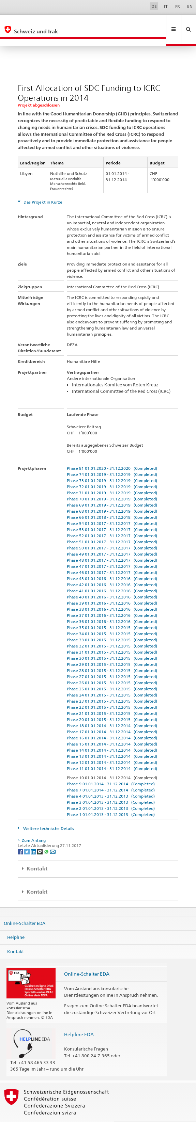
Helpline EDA (79, 1020)
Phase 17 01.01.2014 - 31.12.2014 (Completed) (112, 717)
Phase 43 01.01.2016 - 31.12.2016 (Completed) (112, 564)
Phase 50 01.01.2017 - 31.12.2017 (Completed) (112, 533)
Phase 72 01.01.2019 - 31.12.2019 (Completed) (112, 472)
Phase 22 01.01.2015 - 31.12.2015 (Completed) (112, 692)
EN (190, 6)
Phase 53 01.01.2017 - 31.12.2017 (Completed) (112, 515)
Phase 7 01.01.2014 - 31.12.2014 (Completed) (111, 775)
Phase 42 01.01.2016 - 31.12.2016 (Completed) (112, 570)
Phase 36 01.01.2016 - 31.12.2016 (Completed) (112, 607)
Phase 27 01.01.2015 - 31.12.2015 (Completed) (112, 662)
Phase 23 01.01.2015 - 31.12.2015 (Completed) (112, 686)
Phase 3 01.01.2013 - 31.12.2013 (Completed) (111, 787)
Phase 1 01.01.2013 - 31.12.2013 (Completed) (111, 800)
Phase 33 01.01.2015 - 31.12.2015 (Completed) (112, 625)
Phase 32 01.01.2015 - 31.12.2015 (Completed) (112, 631)
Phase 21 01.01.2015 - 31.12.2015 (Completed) (112, 698)
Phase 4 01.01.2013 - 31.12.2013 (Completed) (111, 781)
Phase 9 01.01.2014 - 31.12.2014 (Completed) (111, 769)
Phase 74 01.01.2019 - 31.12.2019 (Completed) (112, 460)
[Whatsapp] (47, 836)
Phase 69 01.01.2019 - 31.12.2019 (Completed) (112, 490)
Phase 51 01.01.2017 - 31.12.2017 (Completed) (112, 527)
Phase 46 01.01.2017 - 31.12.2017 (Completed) (112, 558)
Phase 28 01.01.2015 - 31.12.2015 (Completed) (112, 656)
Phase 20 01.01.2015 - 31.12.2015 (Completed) (112, 705)
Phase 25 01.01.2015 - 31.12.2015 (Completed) (112, 674)
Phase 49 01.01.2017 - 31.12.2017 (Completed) (112, 539)
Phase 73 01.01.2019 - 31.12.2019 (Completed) (112, 466)
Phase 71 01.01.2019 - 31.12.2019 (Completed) (112, 478)
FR (177, 6)
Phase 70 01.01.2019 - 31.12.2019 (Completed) (112, 484)
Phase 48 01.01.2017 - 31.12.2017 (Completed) (112, 545)
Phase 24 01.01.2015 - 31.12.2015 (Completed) (112, 680)
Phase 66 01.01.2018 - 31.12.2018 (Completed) (112, 502)
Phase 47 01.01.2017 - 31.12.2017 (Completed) (112, 551)
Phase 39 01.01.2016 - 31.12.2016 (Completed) (112, 588)
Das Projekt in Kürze (42, 187)
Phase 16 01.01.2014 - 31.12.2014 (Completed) (112, 723)
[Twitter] (27, 836)
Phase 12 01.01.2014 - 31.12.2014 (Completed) (112, 748)
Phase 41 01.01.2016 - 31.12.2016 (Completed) (112, 576)
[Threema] (40, 836)
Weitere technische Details (48, 813)
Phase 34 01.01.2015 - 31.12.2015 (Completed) (112, 619)
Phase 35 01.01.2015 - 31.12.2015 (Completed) (112, 613)
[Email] (53, 836)
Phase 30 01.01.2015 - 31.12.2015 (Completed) (112, 643)
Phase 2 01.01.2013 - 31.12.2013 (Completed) (111, 793)
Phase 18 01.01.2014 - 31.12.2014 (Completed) (112, 711)
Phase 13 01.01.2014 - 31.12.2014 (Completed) (112, 741)
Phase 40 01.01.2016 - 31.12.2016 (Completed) (112, 582)
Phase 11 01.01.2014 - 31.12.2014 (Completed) (112, 754)
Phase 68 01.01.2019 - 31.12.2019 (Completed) (112, 496)
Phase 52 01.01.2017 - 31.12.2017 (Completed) (112, 521)
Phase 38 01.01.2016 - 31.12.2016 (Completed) (112, 594)
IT (166, 6)
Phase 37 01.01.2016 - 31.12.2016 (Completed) (112, 600)
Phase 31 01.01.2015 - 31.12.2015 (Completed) (112, 637)
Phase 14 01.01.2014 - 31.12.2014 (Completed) (112, 735)
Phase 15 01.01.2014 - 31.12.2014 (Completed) (112, 729)
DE (154, 6)
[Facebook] (21, 836)
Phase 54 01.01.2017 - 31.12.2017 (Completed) (112, 509)
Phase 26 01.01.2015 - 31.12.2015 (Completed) (112, 668)
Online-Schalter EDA (24, 908)
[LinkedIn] (34, 836)
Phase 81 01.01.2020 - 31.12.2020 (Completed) (112, 453)
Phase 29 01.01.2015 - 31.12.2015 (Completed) (112, 649)
